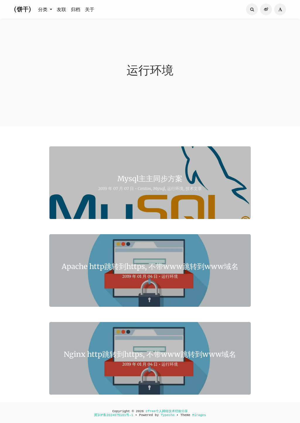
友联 (61, 9)
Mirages (199, 415)
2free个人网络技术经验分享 (167, 411)
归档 (75, 9)
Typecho (168, 415)
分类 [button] (43, 9)
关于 (89, 9)
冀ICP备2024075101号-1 (113, 415)
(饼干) (22, 9)
